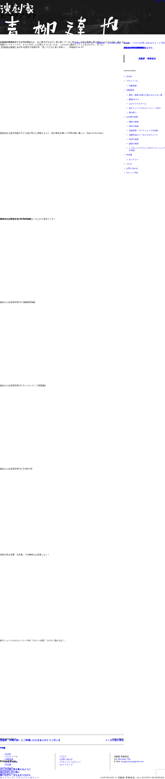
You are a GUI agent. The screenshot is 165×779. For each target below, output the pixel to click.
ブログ (136, 43)
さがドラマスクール (137, 104)
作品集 (127, 43)
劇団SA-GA (134, 99)
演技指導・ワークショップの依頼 (143, 130)
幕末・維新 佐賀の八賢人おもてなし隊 (145, 95)
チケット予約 (158, 43)
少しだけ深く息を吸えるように (15, 769)
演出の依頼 (134, 126)
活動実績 (133, 86)
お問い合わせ (145, 43)
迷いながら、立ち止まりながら (15, 775)
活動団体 (100, 43)
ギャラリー (134, 160)
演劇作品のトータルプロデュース (143, 135)
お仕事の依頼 (114, 43)
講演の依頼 (134, 144)
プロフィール (87, 43)
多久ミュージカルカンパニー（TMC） (145, 108)
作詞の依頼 (134, 139)
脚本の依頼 (134, 122)
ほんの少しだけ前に (10, 772)
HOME (77, 43)
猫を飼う (133, 112)
